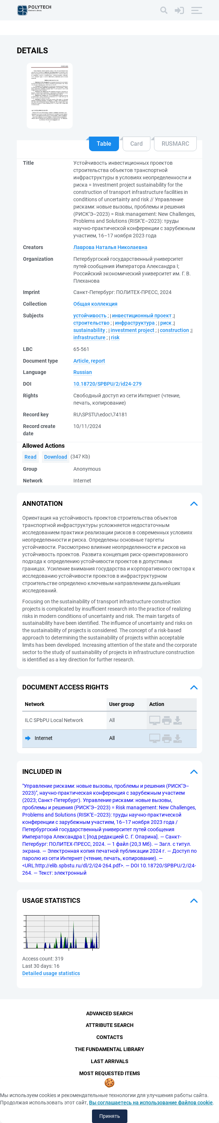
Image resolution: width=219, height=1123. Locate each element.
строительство (91, 323)
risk (115, 337)
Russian (82, 372)
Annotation (42, 503)
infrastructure (89, 337)
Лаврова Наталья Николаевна (110, 247)
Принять (109, 1116)
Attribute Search (110, 1025)
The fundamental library (109, 1049)
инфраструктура (135, 323)
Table (104, 143)
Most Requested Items (109, 1073)
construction (174, 330)
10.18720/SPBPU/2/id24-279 (107, 384)
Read (30, 457)
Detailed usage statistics (51, 973)
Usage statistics (51, 900)
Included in (42, 771)
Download (55, 457)
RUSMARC (175, 143)
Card (136, 143)
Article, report (89, 361)
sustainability (89, 330)
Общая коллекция (95, 304)
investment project (132, 330)
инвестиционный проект (142, 315)
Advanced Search (109, 1013)
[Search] (164, 10)
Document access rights (65, 687)
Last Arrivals (109, 1061)
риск (166, 323)
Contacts (109, 1037)
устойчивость (90, 315)
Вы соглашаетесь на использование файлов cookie (151, 1102)
